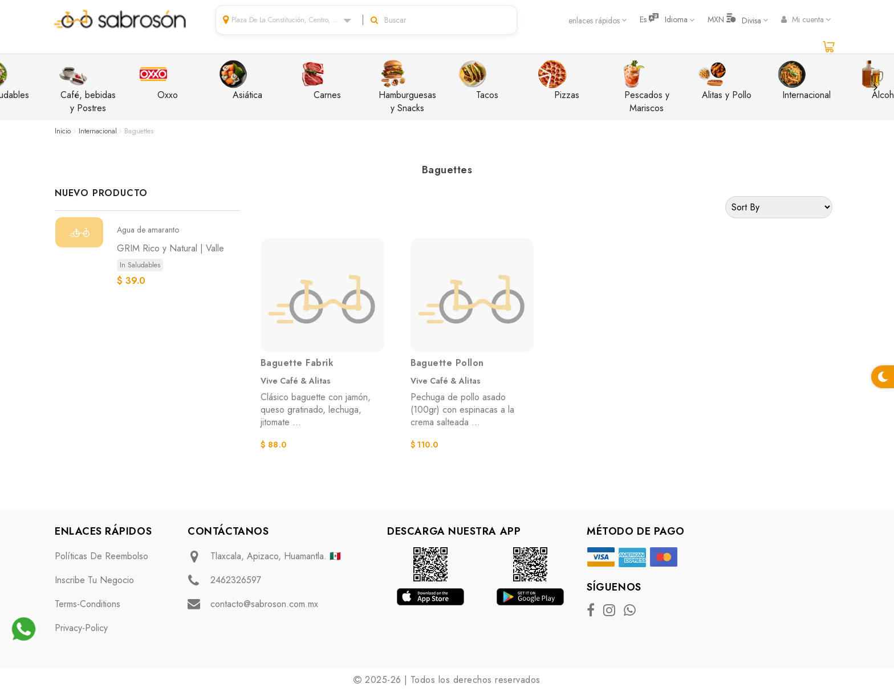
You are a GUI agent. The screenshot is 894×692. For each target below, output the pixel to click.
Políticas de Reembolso (101, 556)
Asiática (240, 80)
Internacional (804, 80)
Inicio (63, 131)
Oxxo (158, 80)
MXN (734, 19)
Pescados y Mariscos (643, 87)
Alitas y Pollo (724, 80)
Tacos (478, 80)
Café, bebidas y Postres (87, 87)
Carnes (320, 80)
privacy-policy (81, 627)
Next (875, 87)
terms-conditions (87, 603)
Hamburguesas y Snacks (407, 87)
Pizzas (558, 80)
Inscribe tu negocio (94, 580)
